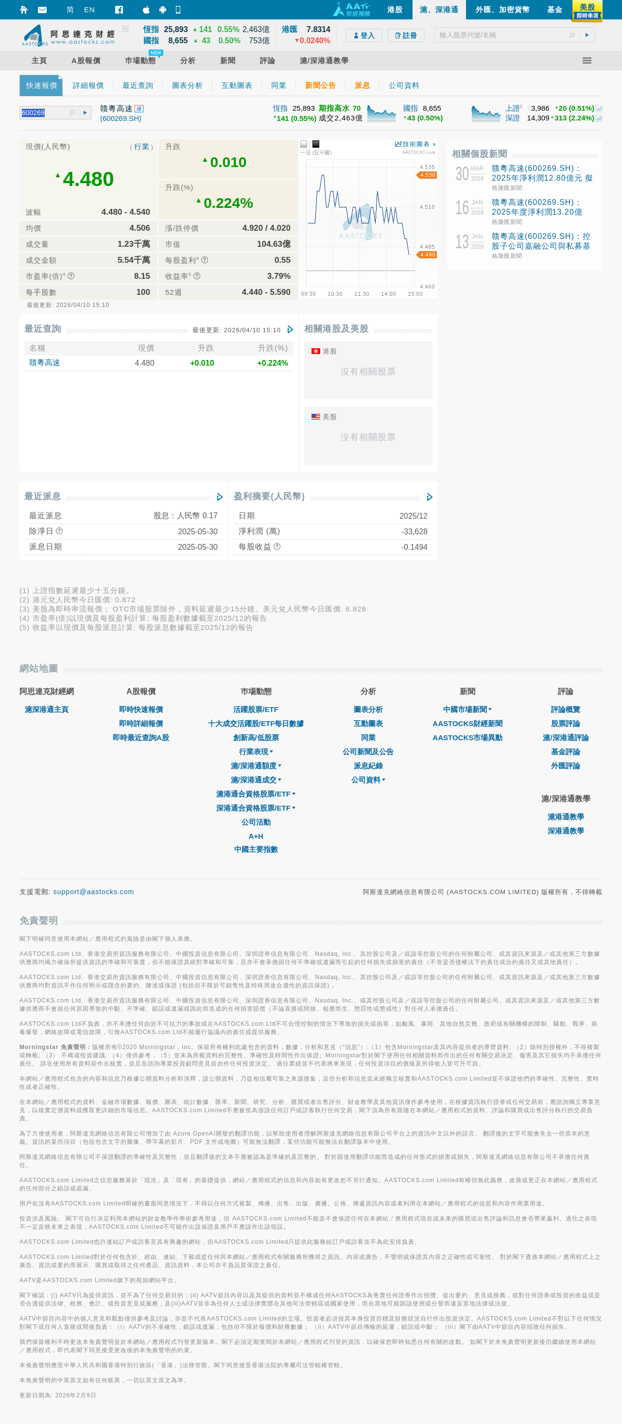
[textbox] (514, 35)
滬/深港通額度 (256, 766)
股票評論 (565, 723)
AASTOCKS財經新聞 (467, 723)
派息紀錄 (368, 766)
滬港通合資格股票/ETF (255, 794)
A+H (255, 836)
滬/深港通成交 (256, 780)
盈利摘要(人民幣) (269, 496)
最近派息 (42, 496)
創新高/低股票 (256, 737)
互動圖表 (368, 723)
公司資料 (368, 780)
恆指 (280, 108)
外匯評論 (565, 766)
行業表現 (256, 751)
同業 (368, 737)
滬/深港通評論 (565, 737)
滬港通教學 (566, 817)
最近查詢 (42, 329)
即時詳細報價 (141, 723)
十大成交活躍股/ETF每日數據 (256, 723)
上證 (512, 108)
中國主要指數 (256, 849)
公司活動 (256, 822)
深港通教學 (566, 831)
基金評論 (565, 751)
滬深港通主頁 (47, 709)
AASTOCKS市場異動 (467, 737)
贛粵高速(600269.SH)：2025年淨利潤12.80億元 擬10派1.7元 (542, 178)
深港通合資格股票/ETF (255, 808)
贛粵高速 (44, 362)
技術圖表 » (419, 144)
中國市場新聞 (467, 709)
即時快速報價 (141, 709)
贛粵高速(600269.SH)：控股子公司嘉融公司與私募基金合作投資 (541, 246)
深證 (512, 118)
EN (89, 9)
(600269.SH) (120, 118)
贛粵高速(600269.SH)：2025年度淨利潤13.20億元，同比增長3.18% (537, 212)
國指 (410, 108)
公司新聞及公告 (368, 751)
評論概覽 (565, 709)
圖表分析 (368, 709)
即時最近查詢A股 (141, 737)
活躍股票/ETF (255, 709)
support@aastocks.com (94, 892)
